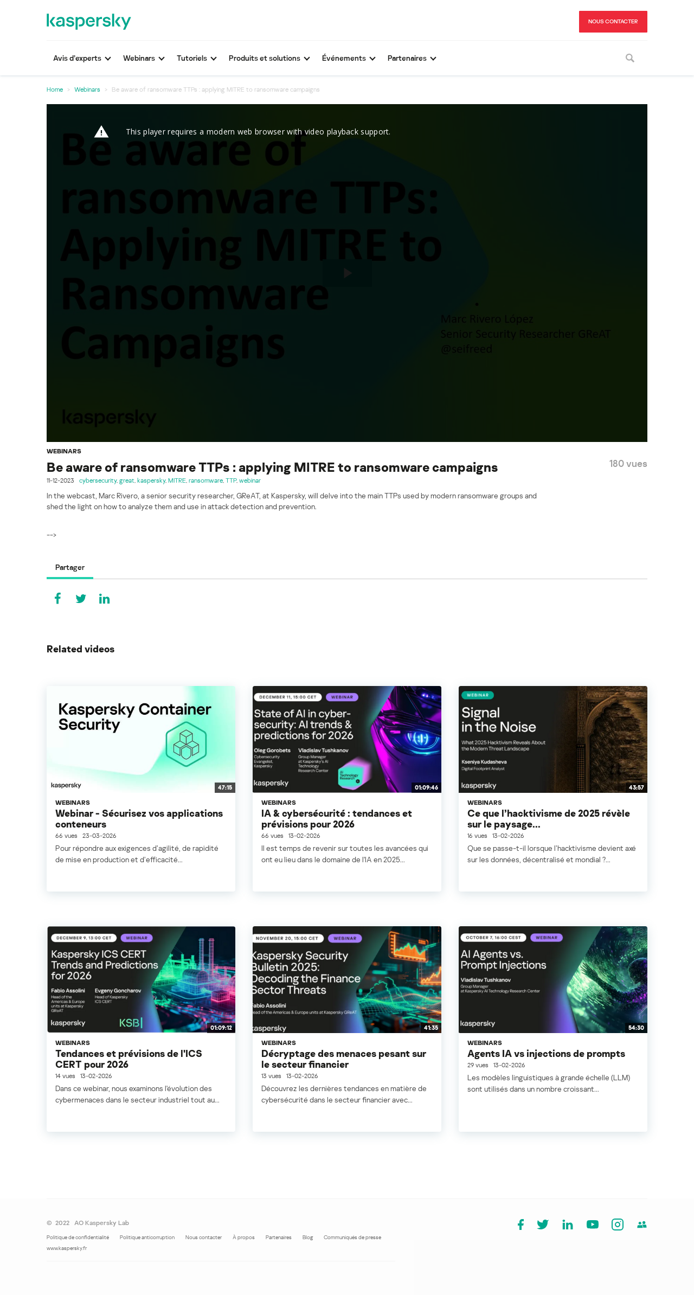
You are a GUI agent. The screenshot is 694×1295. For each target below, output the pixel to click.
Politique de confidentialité (78, 1237)
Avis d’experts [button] (77, 57)
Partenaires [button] (407, 57)
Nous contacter (203, 1237)
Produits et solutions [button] (264, 57)
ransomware (206, 480)
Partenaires (279, 1237)
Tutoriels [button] (192, 57)
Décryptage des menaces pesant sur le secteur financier (343, 1058)
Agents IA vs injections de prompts (546, 1053)
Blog (308, 1237)
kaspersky (151, 480)
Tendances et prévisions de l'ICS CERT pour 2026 (128, 1058)
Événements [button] (344, 57)
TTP (231, 480)
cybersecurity (98, 480)
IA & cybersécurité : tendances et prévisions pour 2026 (336, 818)
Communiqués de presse (352, 1237)
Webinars (87, 89)
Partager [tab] (70, 567)
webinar (250, 480)
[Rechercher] (630, 58)
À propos (244, 1237)
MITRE (177, 480)
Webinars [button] (139, 57)
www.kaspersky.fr (67, 1248)
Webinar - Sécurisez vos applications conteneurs (139, 818)
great (126, 480)
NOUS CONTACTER (613, 21)
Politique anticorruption (147, 1237)
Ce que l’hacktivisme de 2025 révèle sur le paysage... (548, 818)
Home (55, 89)
